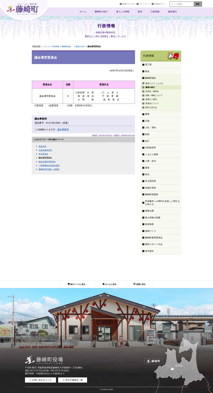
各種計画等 (150, 188)
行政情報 (155, 11)
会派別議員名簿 (45, 150)
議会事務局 (63, 129)
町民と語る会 (151, 107)
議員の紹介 (80, 46)
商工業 (148, 64)
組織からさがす (129, 4)
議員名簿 (42, 146)
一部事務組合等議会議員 (49, 165)
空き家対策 (150, 181)
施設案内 (172, 11)
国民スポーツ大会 (153, 244)
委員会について (152, 103)
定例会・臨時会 (152, 91)
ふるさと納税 (151, 154)
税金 (147, 71)
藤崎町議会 (67, 46)
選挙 (147, 168)
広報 (147, 121)
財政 (147, 134)
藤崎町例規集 (151, 194)
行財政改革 (150, 147)
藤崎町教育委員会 (153, 237)
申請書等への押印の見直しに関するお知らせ (162, 202)
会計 (147, 141)
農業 (147, 114)
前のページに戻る (76, 284)
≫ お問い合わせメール (40, 380)
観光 (140, 11)
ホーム (83, 11)
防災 (147, 174)
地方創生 (149, 251)
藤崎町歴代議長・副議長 (49, 169)
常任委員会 (43, 154)
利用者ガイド (159, 4)
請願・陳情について (154, 95)
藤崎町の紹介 (101, 11)
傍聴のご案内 (151, 99)
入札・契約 (150, 127)
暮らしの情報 (122, 11)
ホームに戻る (109, 284)
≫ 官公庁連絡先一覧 (72, 380)
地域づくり (150, 231)
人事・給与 (150, 161)
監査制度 (149, 224)
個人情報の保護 (152, 217)
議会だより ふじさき (154, 83)
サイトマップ (144, 4)
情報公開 (149, 211)
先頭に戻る (139, 284)
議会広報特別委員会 (47, 162)
